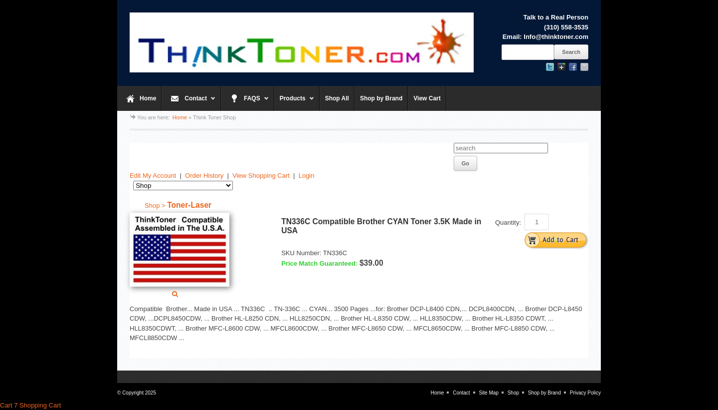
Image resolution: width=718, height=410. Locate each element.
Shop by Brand (381, 98)
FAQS (245, 103)
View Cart (426, 98)
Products (294, 103)
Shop (513, 393)
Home (148, 98)
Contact (189, 103)
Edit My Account (153, 175)
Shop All (337, 98)
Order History (204, 175)
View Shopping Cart (261, 175)
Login (307, 175)
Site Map (488, 393)
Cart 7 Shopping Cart (30, 405)
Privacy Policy (585, 393)
